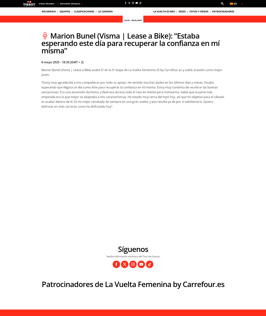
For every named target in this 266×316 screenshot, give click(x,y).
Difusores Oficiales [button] (70, 3)
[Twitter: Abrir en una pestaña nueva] (129, 3)
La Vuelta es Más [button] (164, 11)
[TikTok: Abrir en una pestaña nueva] (140, 3)
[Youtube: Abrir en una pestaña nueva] (137, 3)
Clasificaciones (84, 11)
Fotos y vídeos (199, 11)
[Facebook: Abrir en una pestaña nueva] (126, 3)
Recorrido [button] (49, 11)
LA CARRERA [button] (105, 11)
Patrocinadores (223, 11)
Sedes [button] (182, 11)
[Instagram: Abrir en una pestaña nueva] (133, 3)
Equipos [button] (65, 11)
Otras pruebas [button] (46, 3)
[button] (222, 3)
